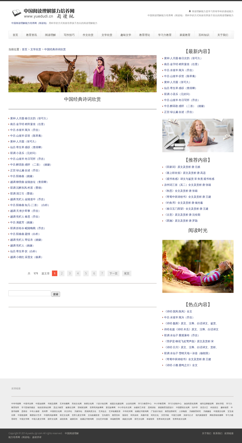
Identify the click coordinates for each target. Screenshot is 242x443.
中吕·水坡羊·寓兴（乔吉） (25, 130)
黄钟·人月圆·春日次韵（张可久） (29, 118)
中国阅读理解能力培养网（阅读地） (29, 23)
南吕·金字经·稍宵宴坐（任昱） (28, 124)
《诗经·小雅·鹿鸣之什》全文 (181, 365)
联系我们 (217, 433)
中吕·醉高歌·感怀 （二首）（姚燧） (31, 164)
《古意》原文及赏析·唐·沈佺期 (182, 214)
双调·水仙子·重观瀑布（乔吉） (182, 335)
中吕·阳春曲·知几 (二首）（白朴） (30, 205)
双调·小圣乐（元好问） (24, 153)
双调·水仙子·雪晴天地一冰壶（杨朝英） (187, 353)
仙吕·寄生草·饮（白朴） (24, 251)
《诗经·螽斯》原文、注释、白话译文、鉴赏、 (191, 323)
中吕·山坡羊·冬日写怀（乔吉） (28, 159)
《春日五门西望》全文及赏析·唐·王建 (186, 208)
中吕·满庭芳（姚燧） (22, 222)
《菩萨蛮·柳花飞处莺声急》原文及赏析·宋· (189, 341)
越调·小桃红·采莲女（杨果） (27, 257)
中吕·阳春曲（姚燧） (22, 176)
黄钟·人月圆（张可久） (24, 141)
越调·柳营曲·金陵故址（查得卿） (29, 182)
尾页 (126, 273)
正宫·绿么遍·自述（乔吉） (25, 170)
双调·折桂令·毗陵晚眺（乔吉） (28, 228)
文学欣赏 (35, 49)
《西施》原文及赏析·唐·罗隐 (181, 220)
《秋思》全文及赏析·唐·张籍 (181, 190)
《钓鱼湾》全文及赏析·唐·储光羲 (183, 202)
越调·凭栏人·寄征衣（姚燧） (27, 239)
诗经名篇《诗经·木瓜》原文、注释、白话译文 (191, 329)
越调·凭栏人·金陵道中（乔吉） (28, 199)
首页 (24, 49)
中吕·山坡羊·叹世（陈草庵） (27, 135)
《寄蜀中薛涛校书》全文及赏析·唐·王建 (187, 196)
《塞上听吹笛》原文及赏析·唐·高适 (185, 173)
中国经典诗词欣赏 (55, 49)
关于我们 (206, 433)
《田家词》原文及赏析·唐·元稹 (182, 167)
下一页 (113, 273)
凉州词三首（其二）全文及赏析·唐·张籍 (187, 185)
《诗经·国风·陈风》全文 (178, 311)
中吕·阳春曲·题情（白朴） (25, 234)
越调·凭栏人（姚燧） (22, 245)
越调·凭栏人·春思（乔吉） (25, 216)
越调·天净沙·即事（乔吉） (25, 211)
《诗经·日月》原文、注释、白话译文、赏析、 (191, 347)
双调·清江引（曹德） (22, 193)
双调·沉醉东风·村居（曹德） (27, 187)
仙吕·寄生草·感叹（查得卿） (27, 147)
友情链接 (229, 433)
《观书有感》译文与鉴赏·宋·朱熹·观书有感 (189, 179)
